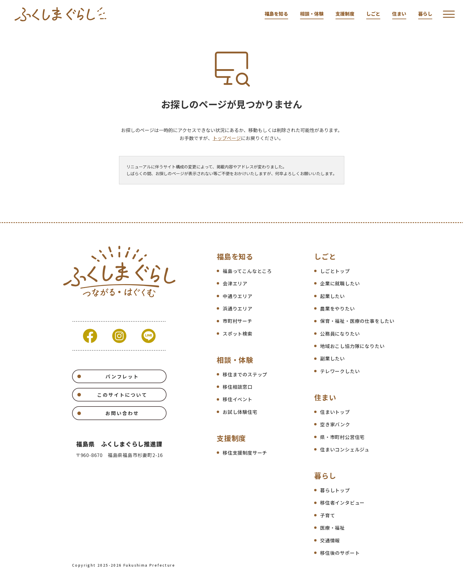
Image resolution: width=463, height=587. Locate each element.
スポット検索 (237, 333)
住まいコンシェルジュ (344, 449)
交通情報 (330, 540)
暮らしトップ (335, 490)
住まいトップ (335, 411)
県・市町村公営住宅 (342, 436)
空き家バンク (335, 424)
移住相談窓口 (237, 386)
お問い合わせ (122, 413)
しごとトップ (335, 270)
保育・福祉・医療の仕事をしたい (357, 320)
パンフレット (122, 376)
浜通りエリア (237, 308)
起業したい (332, 296)
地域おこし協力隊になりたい (352, 345)
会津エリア (235, 283)
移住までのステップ (245, 374)
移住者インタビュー (342, 502)
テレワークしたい (340, 371)
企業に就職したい (340, 283)
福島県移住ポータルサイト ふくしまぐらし (60, 14)
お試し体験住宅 (240, 411)
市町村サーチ (237, 320)
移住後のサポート (340, 552)
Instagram (119, 336)
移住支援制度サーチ (245, 452)
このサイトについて (122, 394)
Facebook (90, 336)
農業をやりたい (337, 308)
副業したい (332, 358)
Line (148, 336)
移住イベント (237, 399)
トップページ (227, 138)
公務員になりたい (340, 333)
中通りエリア (237, 296)
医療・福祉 (332, 527)
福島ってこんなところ (247, 270)
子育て (327, 515)
